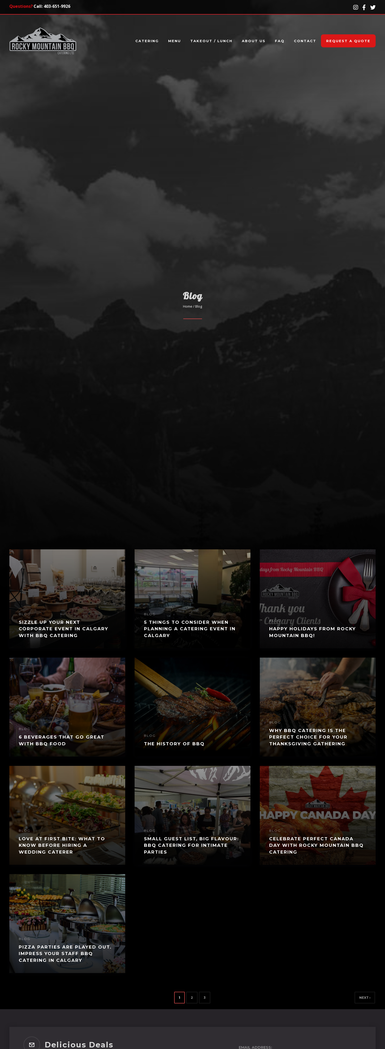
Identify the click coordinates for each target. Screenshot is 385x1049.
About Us (254, 41)
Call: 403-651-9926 (52, 6)
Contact (305, 41)
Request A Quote (348, 41)
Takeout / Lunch (211, 41)
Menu (174, 41)
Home (187, 306)
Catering (147, 41)
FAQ (280, 41)
